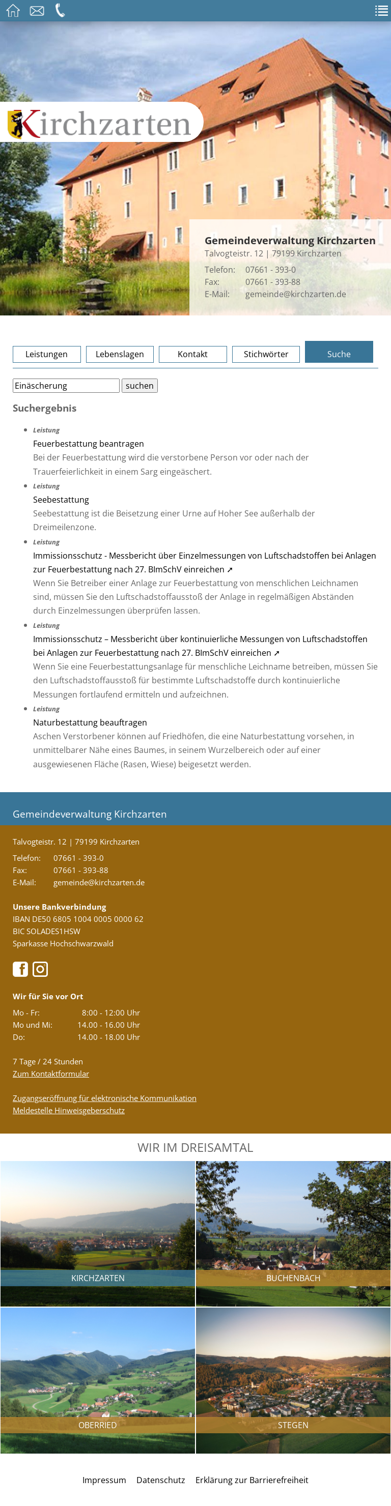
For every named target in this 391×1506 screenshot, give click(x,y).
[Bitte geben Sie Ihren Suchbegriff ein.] (66, 386)
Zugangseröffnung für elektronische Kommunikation (105, 1098)
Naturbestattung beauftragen (90, 722)
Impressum (104, 1480)
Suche (339, 354)
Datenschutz (160, 1480)
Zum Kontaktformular (51, 1073)
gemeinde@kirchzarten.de (295, 294)
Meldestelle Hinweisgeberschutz (69, 1110)
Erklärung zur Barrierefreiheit (252, 1480)
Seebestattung (61, 499)
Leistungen (46, 354)
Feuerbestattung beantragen (88, 443)
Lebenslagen (120, 354)
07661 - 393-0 (270, 269)
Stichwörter (266, 354)
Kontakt (193, 354)
